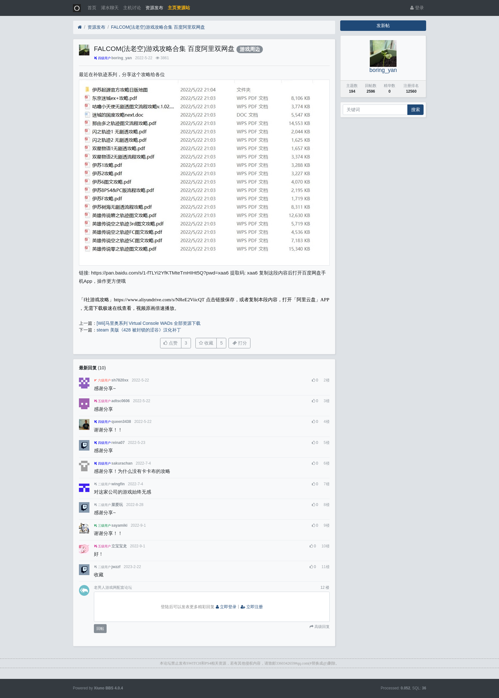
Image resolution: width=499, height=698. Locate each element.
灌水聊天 (110, 7)
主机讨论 (132, 7)
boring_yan (121, 58)
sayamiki (119, 525)
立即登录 (226, 607)
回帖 (100, 628)
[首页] (80, 27)
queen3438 (121, 421)
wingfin (118, 484)
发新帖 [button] (383, 25)
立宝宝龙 (119, 546)
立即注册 (252, 607)
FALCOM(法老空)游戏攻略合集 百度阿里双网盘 (158, 27)
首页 (92, 7)
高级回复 (321, 627)
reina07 (118, 442)
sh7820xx (120, 380)
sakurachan (121, 463)
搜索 (415, 109)
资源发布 (154, 7)
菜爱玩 (117, 504)
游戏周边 (250, 49)
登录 (417, 7)
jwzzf (115, 567)
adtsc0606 (120, 401)
